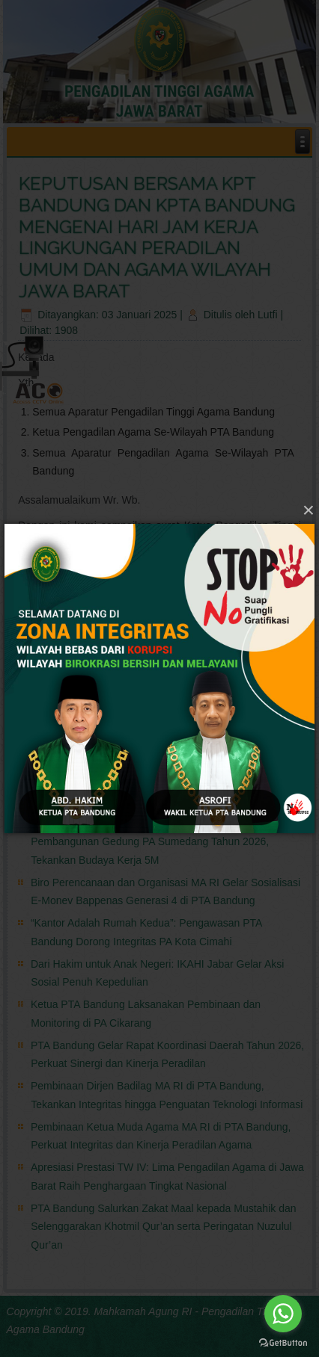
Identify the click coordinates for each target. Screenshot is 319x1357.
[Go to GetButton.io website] (283, 1342)
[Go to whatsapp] (283, 1313)
